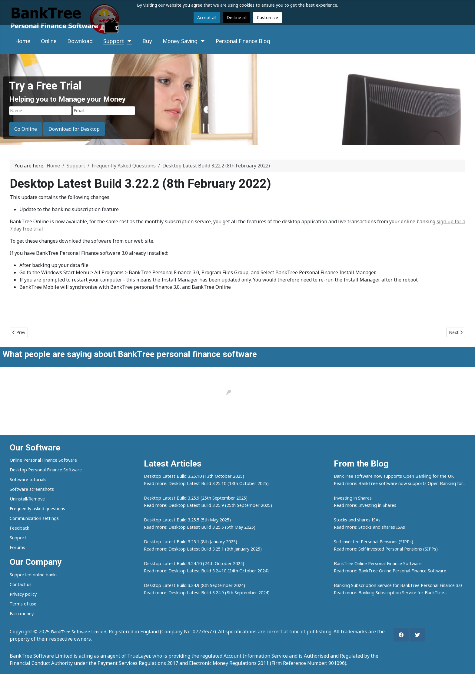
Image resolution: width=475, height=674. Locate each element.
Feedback (19, 528)
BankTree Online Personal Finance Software (378, 563)
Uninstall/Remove (27, 499)
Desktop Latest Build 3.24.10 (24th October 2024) (194, 563)
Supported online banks (34, 575)
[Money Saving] (201, 41)
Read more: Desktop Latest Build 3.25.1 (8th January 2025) (203, 549)
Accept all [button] (206, 17)
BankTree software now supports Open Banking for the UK (394, 476)
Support (113, 41)
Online (49, 41)
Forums (17, 547)
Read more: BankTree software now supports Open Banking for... (399, 483)
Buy (147, 41)
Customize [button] (267, 17)
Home (22, 41)
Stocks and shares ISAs (357, 520)
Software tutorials (28, 479)
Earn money (22, 613)
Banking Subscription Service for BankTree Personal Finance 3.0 (398, 585)
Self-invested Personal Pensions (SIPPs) (373, 541)
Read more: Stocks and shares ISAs (369, 527)
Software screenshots (32, 489)
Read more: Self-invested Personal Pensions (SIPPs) (386, 549)
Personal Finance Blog (243, 41)
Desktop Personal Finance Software (46, 470)
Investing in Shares (353, 498)
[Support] (128, 41)
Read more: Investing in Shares (365, 505)
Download (80, 41)
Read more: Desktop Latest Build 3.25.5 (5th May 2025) (199, 527)
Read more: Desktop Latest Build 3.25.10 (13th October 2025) (206, 483)
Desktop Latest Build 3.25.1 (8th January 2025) (190, 541)
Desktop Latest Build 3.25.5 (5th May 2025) (187, 520)
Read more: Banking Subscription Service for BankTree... (390, 592)
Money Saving (180, 41)
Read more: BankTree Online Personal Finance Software (390, 571)
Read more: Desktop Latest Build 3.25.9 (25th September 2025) (208, 505)
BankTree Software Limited (78, 632)
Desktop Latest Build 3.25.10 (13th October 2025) (194, 476)
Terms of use (23, 604)
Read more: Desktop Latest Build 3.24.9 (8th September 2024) (207, 592)
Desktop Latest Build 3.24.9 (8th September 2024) (194, 585)
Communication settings (34, 518)
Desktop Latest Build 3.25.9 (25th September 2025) (195, 498)
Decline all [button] (237, 17)
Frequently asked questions (37, 508)
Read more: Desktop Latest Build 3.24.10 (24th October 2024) (206, 571)
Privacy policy (23, 594)
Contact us (21, 584)
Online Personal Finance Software (43, 460)
